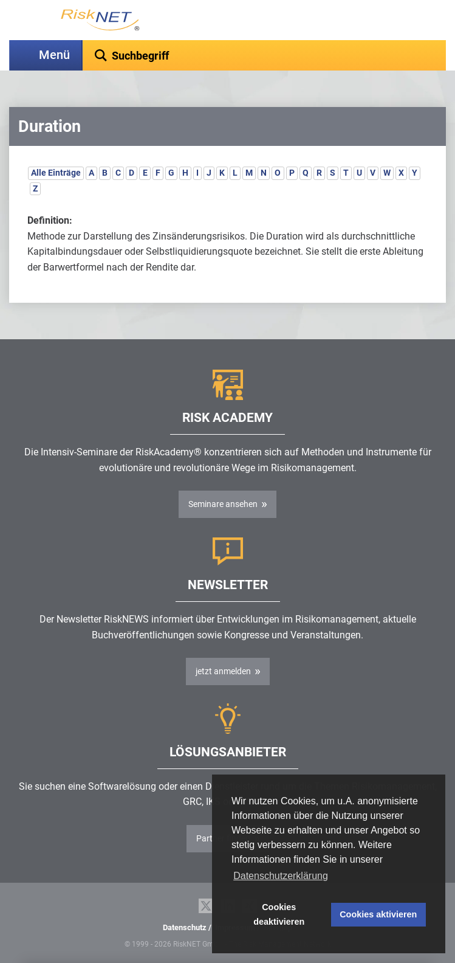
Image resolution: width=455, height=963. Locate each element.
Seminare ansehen (223, 504)
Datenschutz (185, 927)
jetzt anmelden (223, 671)
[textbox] (264, 55)
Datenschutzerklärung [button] (280, 876)
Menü (54, 55)
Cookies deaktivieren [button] (278, 914)
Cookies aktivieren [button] (378, 914)
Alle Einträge (56, 173)
